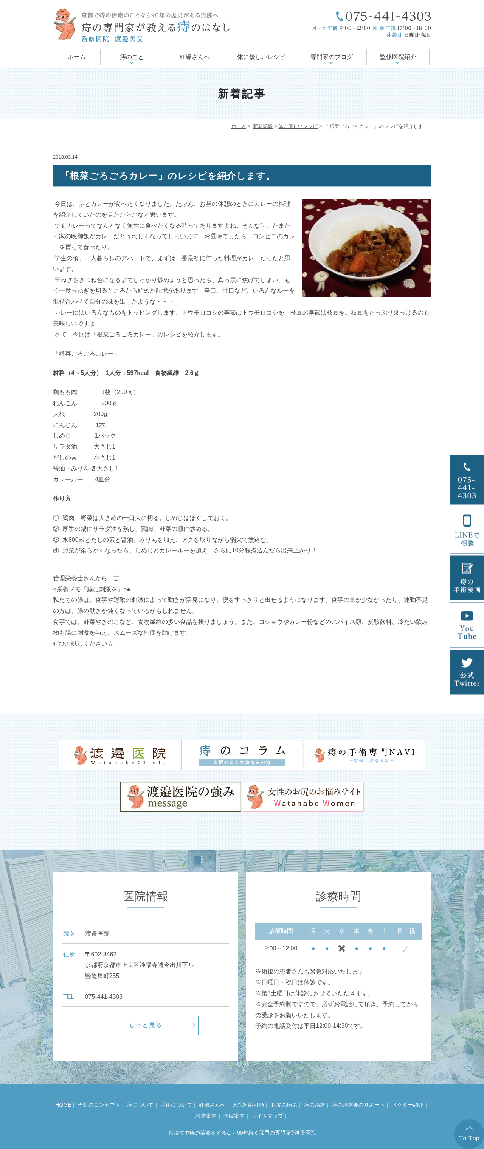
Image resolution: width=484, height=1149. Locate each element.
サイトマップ (267, 1116)
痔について (140, 1105)
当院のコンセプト (99, 1105)
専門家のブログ (331, 57)
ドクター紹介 (408, 1105)
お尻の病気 (284, 1105)
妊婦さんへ (195, 57)
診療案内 (206, 1116)
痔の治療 (314, 1105)
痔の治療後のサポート (358, 1105)
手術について (176, 1105)
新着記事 (263, 126)
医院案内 (234, 1116)
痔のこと (132, 57)
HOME (63, 1105)
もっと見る (146, 1025)
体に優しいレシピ (261, 57)
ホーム (77, 57)
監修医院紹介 (398, 57)
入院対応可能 (248, 1105)
